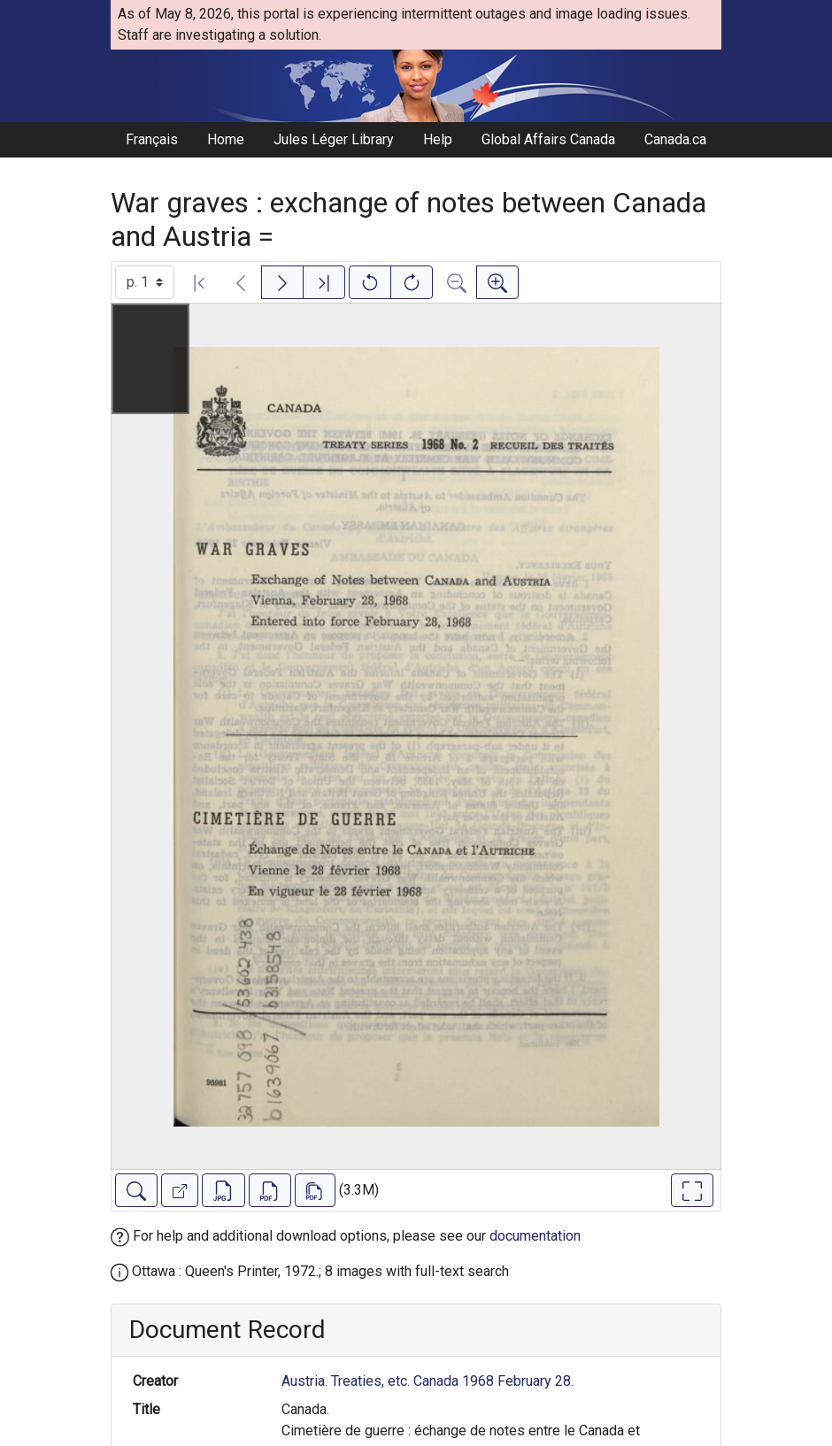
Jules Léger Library (333, 139)
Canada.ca (675, 139)
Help (437, 139)
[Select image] (144, 282)
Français (152, 139)
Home (225, 139)
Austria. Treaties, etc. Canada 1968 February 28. (427, 1381)
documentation (535, 1235)
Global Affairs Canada (548, 139)
